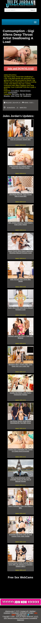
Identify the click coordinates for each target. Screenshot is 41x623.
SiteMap (32, 611)
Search (32, 10)
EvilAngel (23, 613)
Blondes (28, 94)
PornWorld (15, 613)
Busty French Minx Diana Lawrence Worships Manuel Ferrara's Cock (20, 252)
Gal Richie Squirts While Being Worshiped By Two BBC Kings (20, 422)
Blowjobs (7, 96)
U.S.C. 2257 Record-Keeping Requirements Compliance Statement (21, 618)
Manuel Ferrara (25, 91)
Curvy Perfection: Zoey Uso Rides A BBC (20, 507)
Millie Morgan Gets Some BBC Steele (20, 280)
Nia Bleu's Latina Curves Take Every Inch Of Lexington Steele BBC (20, 138)
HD (21, 96)
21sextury (7, 613)
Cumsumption (12, 92)
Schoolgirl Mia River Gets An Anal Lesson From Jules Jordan (20, 535)
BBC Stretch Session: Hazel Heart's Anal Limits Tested (20, 223)
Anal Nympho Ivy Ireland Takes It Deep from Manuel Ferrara (20, 167)
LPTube (30, 613)
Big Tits (22, 94)
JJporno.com (9, 611)
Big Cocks (15, 94)
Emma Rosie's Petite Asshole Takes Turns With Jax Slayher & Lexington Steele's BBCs (20, 564)
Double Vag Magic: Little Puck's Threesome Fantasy (20, 393)
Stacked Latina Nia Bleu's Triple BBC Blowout (20, 337)
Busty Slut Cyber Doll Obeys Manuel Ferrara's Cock (20, 308)
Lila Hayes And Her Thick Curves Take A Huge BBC (20, 195)
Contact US (24, 611)
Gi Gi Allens (15, 91)
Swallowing (27, 96)
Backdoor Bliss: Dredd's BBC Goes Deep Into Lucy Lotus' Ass (20, 365)
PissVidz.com (21, 615)
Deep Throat (15, 96)
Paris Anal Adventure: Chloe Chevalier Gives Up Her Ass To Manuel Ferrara (20, 479)
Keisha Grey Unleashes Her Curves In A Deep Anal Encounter (20, 450)
